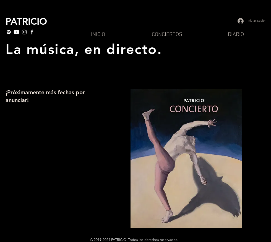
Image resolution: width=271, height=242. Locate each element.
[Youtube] (16, 32)
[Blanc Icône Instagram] (24, 32)
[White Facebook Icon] (32, 32)
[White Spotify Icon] (9, 32)
